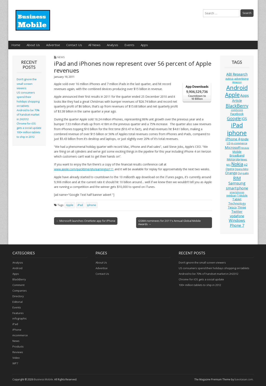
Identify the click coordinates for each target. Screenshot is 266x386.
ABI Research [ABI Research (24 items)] (237, 74)
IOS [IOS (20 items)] (244, 118)
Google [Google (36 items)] (234, 118)
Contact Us (74, 45)
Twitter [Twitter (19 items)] (237, 211)
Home (15, 45)
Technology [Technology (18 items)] (237, 203)
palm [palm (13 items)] (246, 173)
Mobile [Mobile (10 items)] (245, 147)
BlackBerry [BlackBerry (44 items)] (237, 106)
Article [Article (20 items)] (237, 100)
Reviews (17, 352)
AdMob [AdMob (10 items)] (229, 78)
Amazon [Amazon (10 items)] (237, 82)
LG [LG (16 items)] (228, 143)
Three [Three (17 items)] (241, 207)
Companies (19, 290)
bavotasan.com (244, 379)
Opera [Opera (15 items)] (230, 169)
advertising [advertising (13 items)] (241, 78)
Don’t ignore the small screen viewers (27, 84)
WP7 (15, 363)
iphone (91, 205)
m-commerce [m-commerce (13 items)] (239, 143)
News (61, 57)
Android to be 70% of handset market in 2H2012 (28, 115)
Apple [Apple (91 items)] (232, 95)
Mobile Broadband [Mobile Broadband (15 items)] (236, 153)
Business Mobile (43, 379)
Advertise (53, 45)
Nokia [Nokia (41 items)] (237, 164)
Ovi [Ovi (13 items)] (240, 173)
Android (17, 268)
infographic (19, 318)
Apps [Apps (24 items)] (244, 95)
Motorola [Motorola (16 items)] (233, 159)
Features (18, 313)
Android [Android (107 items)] (237, 87)
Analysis (112, 45)
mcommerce (20, 335)
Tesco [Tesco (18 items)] (232, 207)
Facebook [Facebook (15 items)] (237, 114)
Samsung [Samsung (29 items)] (236, 183)
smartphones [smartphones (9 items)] (237, 192)
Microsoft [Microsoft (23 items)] (233, 147)
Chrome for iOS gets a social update (201, 279)
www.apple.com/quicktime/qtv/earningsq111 (84, 169)
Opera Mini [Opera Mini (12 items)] (241, 169)
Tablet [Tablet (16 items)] (236, 199)
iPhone (16, 330)
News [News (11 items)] (243, 159)
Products (18, 346)
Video (16, 358)
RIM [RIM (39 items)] (237, 178)
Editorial (17, 302)
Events (129, 45)
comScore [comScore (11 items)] (237, 110)
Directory (18, 296)
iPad (80, 205)
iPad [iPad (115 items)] (237, 125)
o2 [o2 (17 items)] (246, 164)
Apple (69, 205)
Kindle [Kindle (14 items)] (245, 139)
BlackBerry (19, 279)
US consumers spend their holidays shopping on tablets (214, 268)
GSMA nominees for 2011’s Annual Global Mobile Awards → (169, 222)
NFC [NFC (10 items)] (228, 164)
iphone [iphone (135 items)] (237, 133)
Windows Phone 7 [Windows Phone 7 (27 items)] (237, 223)
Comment (18, 285)
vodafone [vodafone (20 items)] (237, 216)
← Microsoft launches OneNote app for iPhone (85, 221)
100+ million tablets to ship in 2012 (200, 285)
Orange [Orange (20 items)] (231, 173)
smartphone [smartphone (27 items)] (237, 188)
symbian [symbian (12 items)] (231, 195)
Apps (144, 45)
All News (94, 45)
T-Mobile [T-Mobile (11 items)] (242, 195)
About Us (33, 45)
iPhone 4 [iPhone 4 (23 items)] (232, 139)
